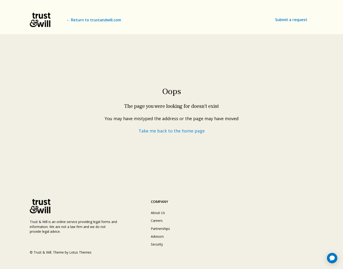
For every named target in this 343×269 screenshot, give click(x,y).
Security (157, 244)
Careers (157, 220)
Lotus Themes (80, 252)
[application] (332, 258)
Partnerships (160, 228)
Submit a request (291, 19)
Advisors (157, 236)
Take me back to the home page (172, 131)
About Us (158, 212)
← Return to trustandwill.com (93, 20)
